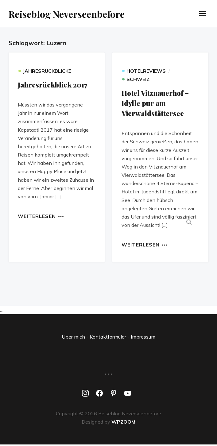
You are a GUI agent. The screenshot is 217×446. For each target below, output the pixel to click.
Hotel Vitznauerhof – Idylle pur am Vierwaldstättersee (155, 104)
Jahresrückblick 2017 (52, 86)
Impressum (143, 338)
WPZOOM (123, 423)
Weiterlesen (37, 217)
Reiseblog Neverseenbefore (84, 14)
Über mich (73, 338)
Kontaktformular (108, 338)
